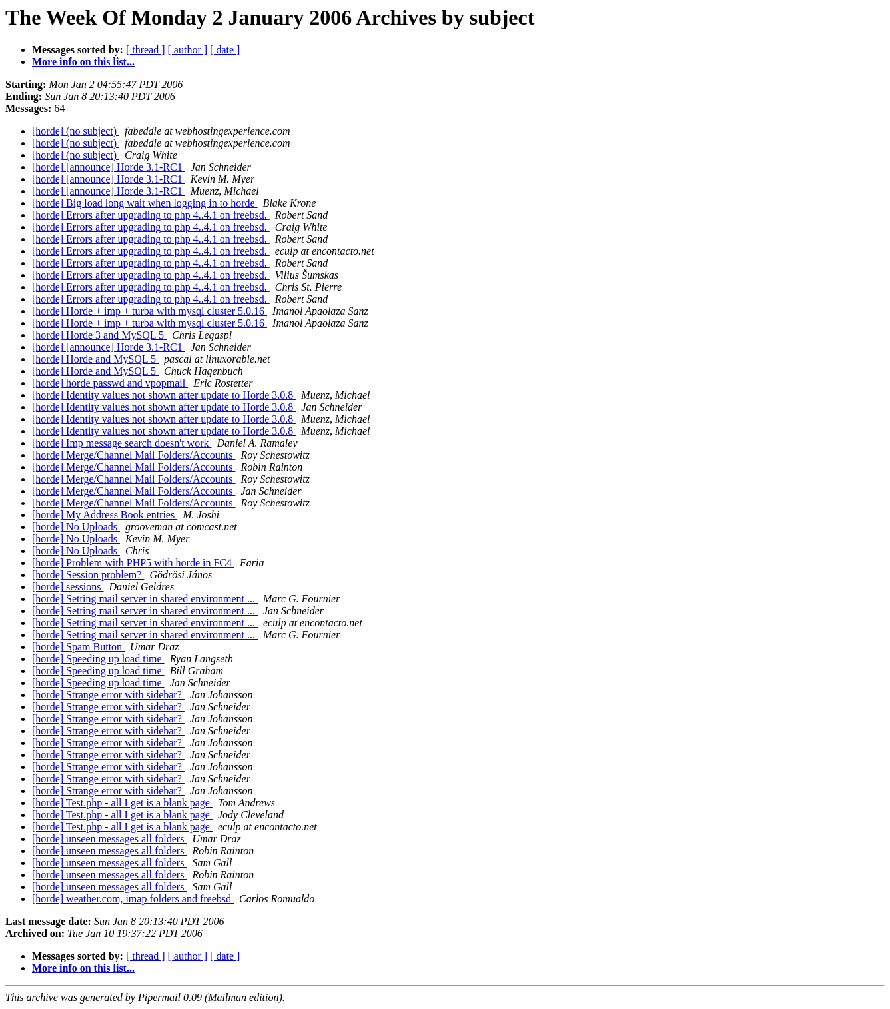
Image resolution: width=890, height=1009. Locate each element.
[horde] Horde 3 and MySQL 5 (99, 335)
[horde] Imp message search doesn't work (121, 443)
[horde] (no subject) (75, 131)
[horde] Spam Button (78, 646)
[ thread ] (145, 49)
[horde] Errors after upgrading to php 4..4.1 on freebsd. (151, 215)
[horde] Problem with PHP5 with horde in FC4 (133, 562)
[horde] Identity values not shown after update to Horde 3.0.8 (164, 395)
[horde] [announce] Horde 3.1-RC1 (108, 167)
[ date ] (225, 49)
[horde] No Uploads (76, 526)
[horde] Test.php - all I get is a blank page (122, 802)
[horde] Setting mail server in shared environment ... (145, 598)
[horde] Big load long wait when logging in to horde (145, 203)
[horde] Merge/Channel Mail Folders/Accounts (133, 455)
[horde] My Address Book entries (104, 514)
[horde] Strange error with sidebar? (108, 694)
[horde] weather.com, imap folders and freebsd (133, 898)
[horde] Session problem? (88, 574)
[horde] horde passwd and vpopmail (110, 383)
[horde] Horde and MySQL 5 (95, 359)
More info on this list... (83, 61)
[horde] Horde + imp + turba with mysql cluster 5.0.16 (149, 311)
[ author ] (188, 49)
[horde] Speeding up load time (98, 658)
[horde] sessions (68, 586)
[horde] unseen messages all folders (109, 838)
